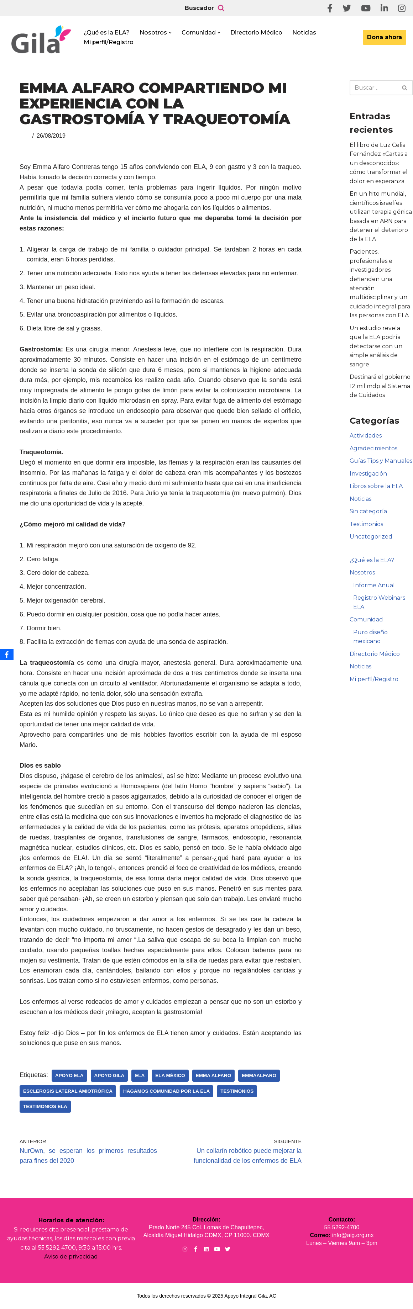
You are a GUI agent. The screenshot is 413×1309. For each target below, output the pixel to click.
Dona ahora (384, 37)
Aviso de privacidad (71, 1257)
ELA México (170, 1075)
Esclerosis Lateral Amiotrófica (68, 1091)
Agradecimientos (373, 449)
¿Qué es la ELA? (107, 32)
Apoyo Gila (109, 1075)
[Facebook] (7, 654)
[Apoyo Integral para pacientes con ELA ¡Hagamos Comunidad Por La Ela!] (41, 39)
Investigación (368, 474)
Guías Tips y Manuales (381, 461)
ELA (140, 1075)
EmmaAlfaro (259, 1075)
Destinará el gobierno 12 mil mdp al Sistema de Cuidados (380, 386)
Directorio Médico (256, 32)
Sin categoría (368, 512)
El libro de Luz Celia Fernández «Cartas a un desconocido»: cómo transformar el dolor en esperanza (379, 163)
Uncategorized (371, 537)
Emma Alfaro (213, 1075)
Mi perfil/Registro (109, 42)
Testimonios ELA (45, 1106)
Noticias (304, 32)
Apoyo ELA (69, 1075)
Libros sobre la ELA (376, 487)
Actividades (366, 436)
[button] (170, 32)
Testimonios (236, 1091)
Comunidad (366, 621)
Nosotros (362, 573)
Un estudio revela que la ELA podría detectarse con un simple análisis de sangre (376, 346)
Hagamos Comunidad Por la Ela (166, 1091)
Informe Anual (374, 586)
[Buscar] (221, 8)
